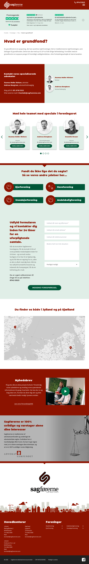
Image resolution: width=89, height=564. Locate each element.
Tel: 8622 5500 (8, 532)
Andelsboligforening (73, 526)
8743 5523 (81, 2)
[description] (61, 250)
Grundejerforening (72, 528)
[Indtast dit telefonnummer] (61, 237)
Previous (2, 137)
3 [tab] (45, 153)
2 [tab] (43, 153)
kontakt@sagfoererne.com (30, 93)
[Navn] (61, 223)
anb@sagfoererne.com (45, 142)
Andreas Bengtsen (44, 137)
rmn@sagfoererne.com (18, 142)
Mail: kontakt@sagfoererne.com (12, 536)
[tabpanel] (17, 133)
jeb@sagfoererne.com (72, 142)
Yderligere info (17, 146)
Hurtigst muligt (52, 264)
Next (83, 20)
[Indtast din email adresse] (61, 230)
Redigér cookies (53, 560)
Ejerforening (49, 528)
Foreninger (54, 522)
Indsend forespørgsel (44, 288)
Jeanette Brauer (71, 137)
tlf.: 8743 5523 (18, 90)
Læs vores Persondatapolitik (23, 404)
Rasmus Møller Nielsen (18, 137)
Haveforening (50, 526)
